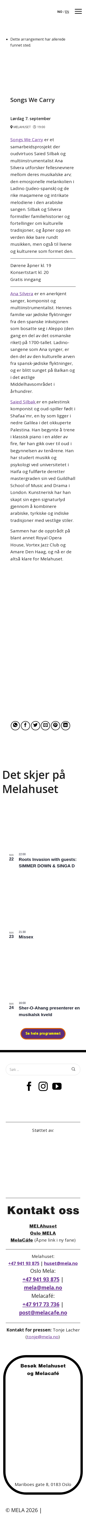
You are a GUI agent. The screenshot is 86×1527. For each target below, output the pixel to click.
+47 (40, 1304)
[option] (67, 11)
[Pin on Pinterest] (55, 725)
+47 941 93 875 (23, 1263)
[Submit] (73, 1069)
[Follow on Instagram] (42, 1087)
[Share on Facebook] (25, 725)
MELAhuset (43, 1226)
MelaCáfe (22, 1240)
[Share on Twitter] (35, 725)
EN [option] (67, 11)
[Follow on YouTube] (56, 1087)
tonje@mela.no (42, 1337)
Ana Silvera (21, 294)
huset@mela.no (61, 1263)
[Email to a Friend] (45, 725)
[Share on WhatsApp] (15, 725)
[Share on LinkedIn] (65, 725)
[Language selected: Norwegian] (63, 11)
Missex (26, 936)
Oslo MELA (43, 1233)
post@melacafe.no (43, 1312)
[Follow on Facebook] (29, 1087)
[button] (78, 11)
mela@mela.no (43, 1287)
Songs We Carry (26, 140)
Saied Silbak (23, 402)
